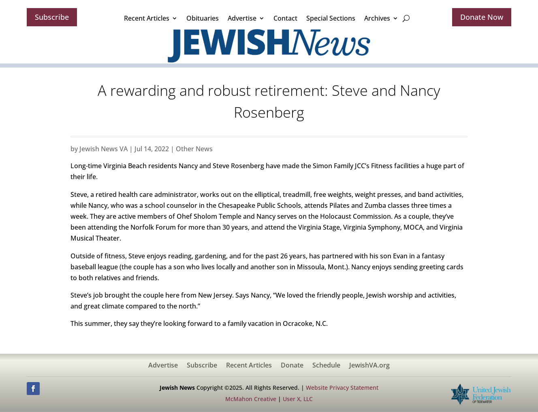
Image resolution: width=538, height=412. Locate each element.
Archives (377, 18)
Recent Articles (146, 18)
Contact (285, 18)
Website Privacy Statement (342, 387)
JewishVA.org (369, 366)
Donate (292, 366)
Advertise (242, 18)
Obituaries (202, 18)
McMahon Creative (250, 399)
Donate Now (481, 17)
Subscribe (52, 17)
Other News (194, 148)
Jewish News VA (103, 148)
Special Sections (330, 18)
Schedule (326, 366)
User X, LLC (298, 399)
